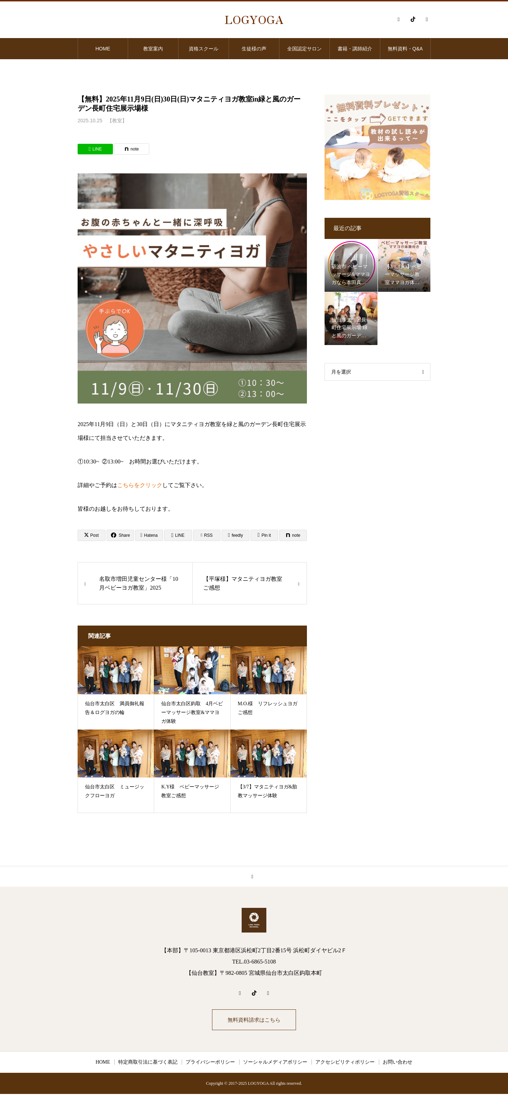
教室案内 (153, 48)
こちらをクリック (139, 485)
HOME (102, 48)
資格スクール (203, 48)
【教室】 (117, 120)
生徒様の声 (254, 48)
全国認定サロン (304, 48)
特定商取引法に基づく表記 (147, 1063)
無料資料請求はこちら (254, 1020)
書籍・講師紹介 (355, 48)
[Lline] (95, 149)
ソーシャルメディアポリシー (275, 1063)
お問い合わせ (397, 1063)
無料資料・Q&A (405, 48)
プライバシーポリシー (210, 1063)
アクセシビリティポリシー (345, 1063)
